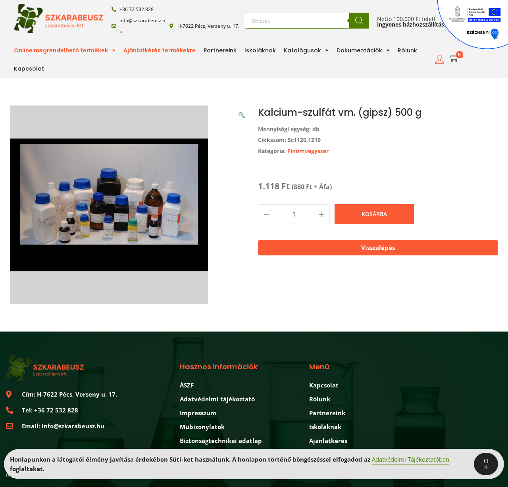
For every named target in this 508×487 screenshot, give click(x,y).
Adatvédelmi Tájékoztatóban (410, 459)
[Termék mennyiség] (293, 214)
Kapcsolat (29, 69)
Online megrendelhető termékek (64, 50)
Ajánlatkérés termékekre (159, 50)
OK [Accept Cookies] (486, 464)
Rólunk (407, 50)
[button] (242, 113)
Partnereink (220, 50)
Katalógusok (306, 50)
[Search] (359, 21)
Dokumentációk (363, 50)
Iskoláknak (260, 50)
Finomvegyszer (308, 151)
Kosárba (374, 214)
